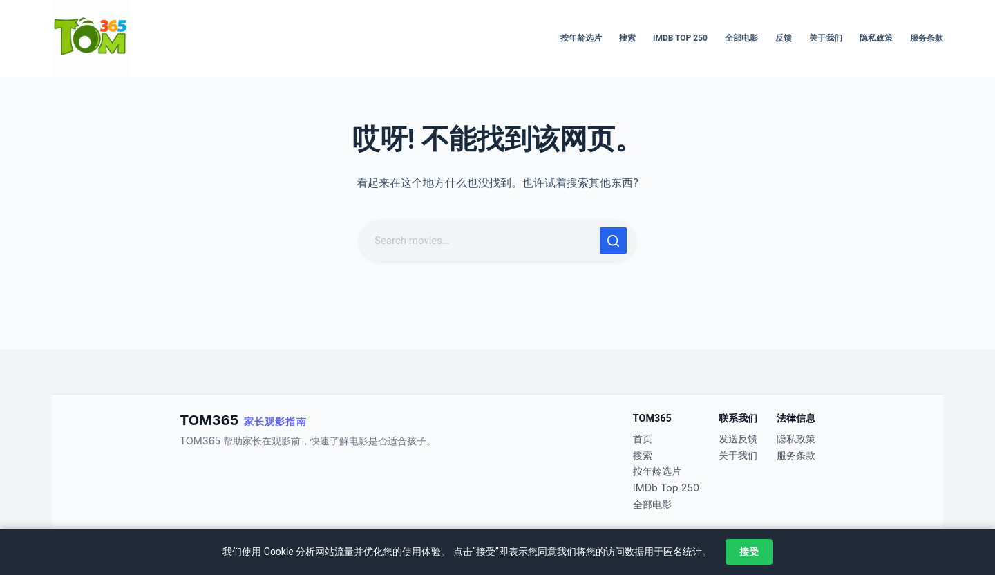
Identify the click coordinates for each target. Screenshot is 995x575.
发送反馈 (738, 438)
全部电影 (741, 38)
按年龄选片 (581, 38)
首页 (642, 438)
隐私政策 (876, 38)
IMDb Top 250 (680, 38)
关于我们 (825, 38)
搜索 (627, 38)
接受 (749, 551)
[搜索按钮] (613, 240)
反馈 (783, 38)
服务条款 (926, 38)
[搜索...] (481, 240)
